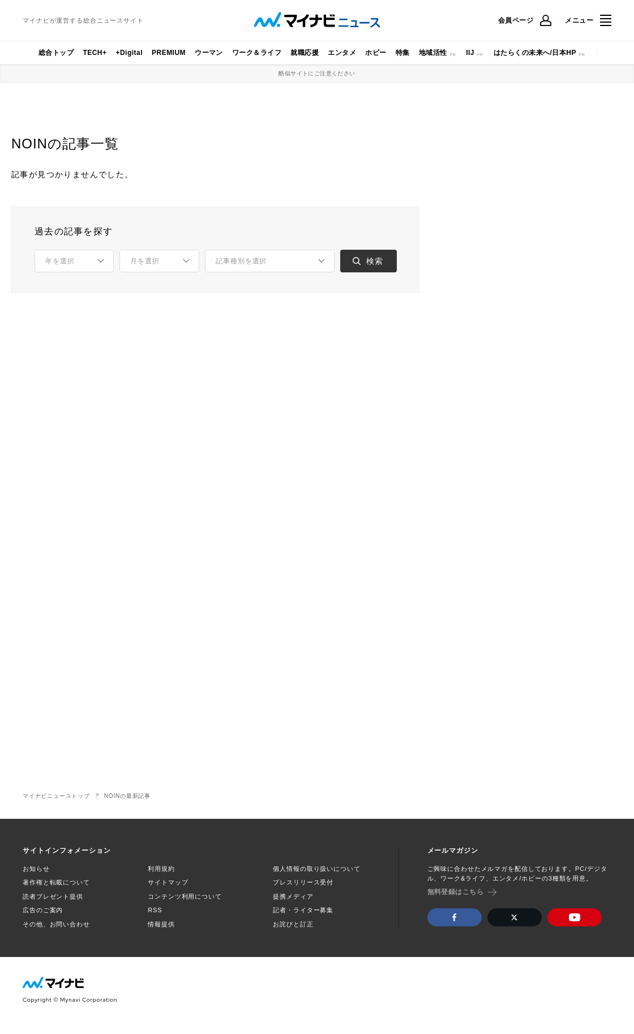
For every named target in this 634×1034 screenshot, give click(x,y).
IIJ (470, 53)
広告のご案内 (43, 910)
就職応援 (304, 53)
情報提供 (161, 924)
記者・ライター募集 (303, 910)
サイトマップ (168, 882)
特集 (403, 53)
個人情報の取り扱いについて (316, 868)
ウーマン (209, 53)
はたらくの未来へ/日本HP (535, 53)
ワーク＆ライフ (256, 53)
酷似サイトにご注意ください (317, 73)
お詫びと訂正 (293, 924)
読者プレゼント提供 (53, 896)
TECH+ (94, 53)
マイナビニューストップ (56, 796)
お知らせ (36, 868)
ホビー (375, 53)
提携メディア (293, 896)
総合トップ (56, 53)
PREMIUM (169, 53)
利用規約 (161, 868)
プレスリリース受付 (303, 882)
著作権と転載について (56, 882)
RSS (155, 910)
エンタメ (342, 53)
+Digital (129, 53)
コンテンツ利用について (185, 896)
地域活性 (433, 53)
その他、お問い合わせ (56, 924)
